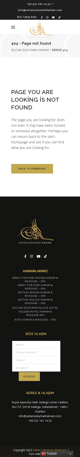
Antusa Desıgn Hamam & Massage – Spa (35, 294)
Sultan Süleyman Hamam (30, 50)
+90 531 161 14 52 (39, 4)
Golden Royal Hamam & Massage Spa (35, 313)
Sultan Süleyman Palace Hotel (35, 308)
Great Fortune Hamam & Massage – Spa (35, 287)
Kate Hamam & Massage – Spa (35, 319)
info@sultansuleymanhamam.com (40, 10)
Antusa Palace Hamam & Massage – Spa (35, 301)
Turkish (49, 454)
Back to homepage (32, 168)
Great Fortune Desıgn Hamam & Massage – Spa (35, 280)
